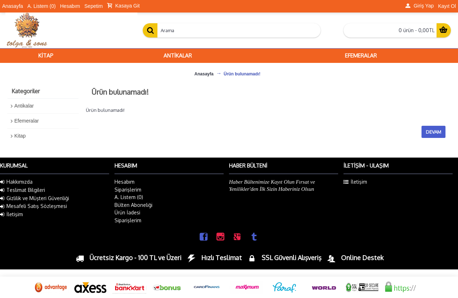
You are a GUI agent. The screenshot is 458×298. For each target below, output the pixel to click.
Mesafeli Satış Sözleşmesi (33, 206)
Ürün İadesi (127, 212)
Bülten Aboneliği (133, 205)
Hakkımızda (16, 182)
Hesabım (124, 182)
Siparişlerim (127, 190)
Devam (433, 132)
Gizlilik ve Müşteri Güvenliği (34, 198)
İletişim (11, 214)
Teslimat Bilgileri (22, 190)
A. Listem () (128, 197)
